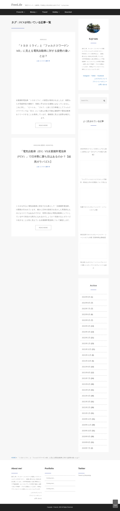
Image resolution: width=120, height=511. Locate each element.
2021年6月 (86, 384)
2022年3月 (86, 332)
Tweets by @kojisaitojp (84, 475)
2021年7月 (86, 378)
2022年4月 (86, 326)
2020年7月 (86, 448)
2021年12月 (86, 349)
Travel (44, 12)
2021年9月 (86, 367)
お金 (38, 61)
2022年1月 (86, 344)
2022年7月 (86, 309)
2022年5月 (86, 320)
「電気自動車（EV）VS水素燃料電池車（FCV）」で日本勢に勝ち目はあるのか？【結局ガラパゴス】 (43, 156)
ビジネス (42, 61)
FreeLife (55, 507)
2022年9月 (86, 297)
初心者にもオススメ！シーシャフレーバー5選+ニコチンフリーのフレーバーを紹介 (93, 265)
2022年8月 (86, 303)
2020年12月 (86, 419)
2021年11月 (86, 355)
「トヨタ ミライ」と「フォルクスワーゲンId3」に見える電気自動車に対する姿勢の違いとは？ (43, 50)
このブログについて (100, 79)
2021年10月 (86, 361)
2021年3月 (86, 402)
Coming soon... (50, 478)
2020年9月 (86, 437)
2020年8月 (86, 442)
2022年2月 (86, 338)
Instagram (86, 76)
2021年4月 (86, 396)
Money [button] (33, 12)
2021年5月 (86, 390)
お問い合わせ (102, 84)
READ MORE (43, 125)
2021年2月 (86, 407)
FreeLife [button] (21, 12)
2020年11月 (86, 425)
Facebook (100, 76)
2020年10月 (86, 431)
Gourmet (68, 12)
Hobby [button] (56, 12)
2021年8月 (86, 373)
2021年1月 (86, 413)
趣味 (47, 61)
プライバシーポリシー (100, 81)
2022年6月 (86, 314)
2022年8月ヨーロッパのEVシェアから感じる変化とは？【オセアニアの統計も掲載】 (93, 151)
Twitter (93, 76)
